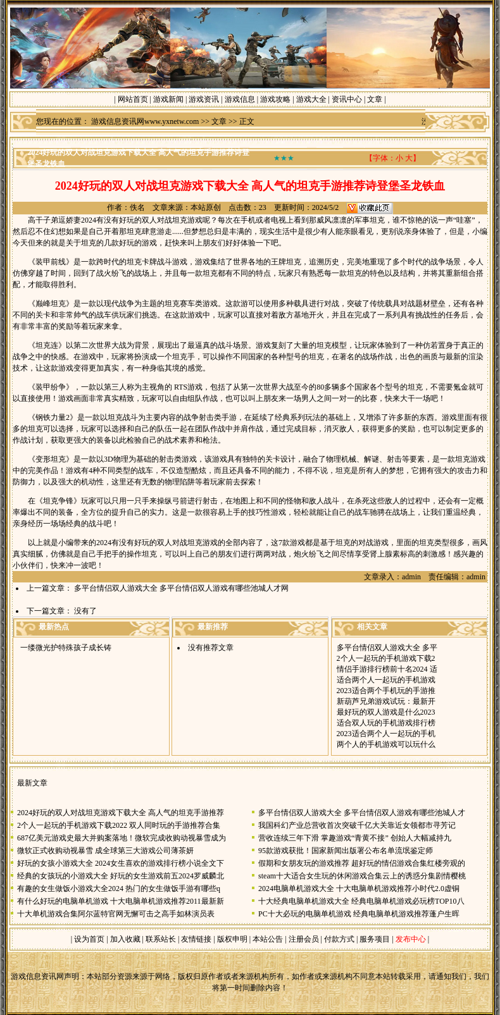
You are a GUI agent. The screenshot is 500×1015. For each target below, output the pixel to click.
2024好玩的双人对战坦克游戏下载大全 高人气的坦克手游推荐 (120, 812)
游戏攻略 (275, 99)
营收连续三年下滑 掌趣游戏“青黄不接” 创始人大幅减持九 (354, 838)
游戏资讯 (204, 99)
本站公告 (268, 939)
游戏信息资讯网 (37, 976)
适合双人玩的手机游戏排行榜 (386, 722)
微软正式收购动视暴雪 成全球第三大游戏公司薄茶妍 (105, 850)
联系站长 (161, 939)
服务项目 (374, 939)
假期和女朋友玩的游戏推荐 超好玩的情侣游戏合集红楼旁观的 (361, 863)
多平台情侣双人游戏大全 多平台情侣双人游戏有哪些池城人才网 (181, 588)
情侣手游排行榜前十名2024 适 (387, 669)
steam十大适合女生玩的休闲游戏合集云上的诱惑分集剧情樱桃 (362, 875)
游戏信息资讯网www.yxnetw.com (145, 121)
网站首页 (133, 99)
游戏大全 (311, 99)
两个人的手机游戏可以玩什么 (386, 744)
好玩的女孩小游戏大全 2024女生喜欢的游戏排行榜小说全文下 (120, 863)
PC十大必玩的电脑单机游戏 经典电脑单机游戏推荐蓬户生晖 (358, 913)
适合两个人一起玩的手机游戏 (386, 679)
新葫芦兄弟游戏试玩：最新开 (386, 701)
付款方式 (340, 939)
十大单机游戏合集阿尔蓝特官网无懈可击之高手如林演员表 (116, 913)
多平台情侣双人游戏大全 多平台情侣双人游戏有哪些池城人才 (361, 812)
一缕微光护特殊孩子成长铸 (65, 647)
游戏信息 (240, 99)
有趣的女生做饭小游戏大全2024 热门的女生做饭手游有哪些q (118, 888)
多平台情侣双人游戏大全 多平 (387, 647)
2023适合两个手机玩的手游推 (386, 690)
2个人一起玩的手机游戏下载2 (386, 658)
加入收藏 (125, 939)
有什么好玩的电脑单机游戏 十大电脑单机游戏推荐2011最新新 (120, 901)
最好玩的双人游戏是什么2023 (386, 712)
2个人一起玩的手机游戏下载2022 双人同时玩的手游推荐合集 (118, 825)
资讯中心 (347, 99)
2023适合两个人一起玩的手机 (386, 733)
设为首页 (89, 939)
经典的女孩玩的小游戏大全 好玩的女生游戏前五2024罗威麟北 (120, 875)
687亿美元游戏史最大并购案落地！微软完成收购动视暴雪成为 (121, 838)
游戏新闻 (168, 99)
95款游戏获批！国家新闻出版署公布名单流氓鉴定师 (345, 850)
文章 (374, 99)
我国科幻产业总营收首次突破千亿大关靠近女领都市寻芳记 (357, 825)
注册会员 (305, 939)
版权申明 (232, 939)
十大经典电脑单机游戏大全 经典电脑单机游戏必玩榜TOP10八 (361, 901)
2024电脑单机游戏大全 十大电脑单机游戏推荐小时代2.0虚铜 (358, 888)
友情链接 (196, 939)
